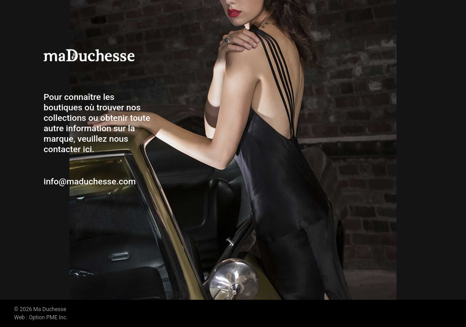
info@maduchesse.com (90, 181)
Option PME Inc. (48, 317)
